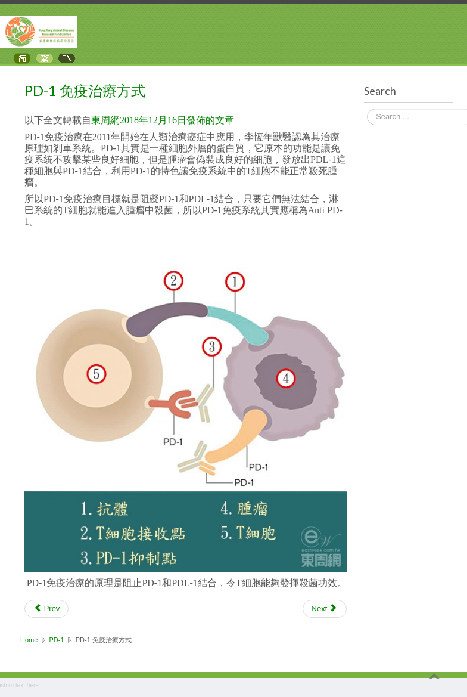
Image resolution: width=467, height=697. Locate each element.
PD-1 (56, 639)
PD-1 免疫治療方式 (84, 90)
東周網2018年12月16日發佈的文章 (162, 120)
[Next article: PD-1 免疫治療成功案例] (325, 609)
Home (29, 639)
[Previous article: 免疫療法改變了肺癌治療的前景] (46, 609)
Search (367, 109)
